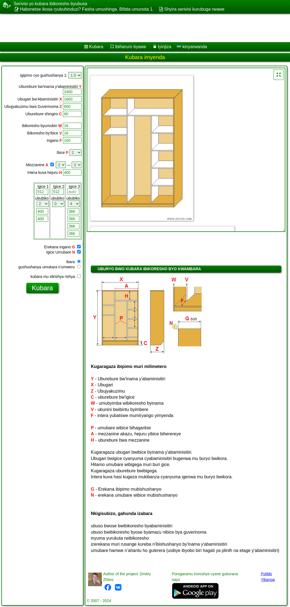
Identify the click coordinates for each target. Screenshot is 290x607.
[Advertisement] (139, 28)
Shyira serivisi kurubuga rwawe (194, 9)
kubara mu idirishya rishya (55, 276)
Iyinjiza (164, 46)
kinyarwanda (192, 46)
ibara (73, 262)
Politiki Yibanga (268, 577)
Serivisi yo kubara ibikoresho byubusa (50, 3)
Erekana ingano (57, 247)
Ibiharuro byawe (130, 46)
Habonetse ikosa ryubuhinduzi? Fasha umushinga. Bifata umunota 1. (86, 9)
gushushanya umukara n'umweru (49, 267)
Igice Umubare (58, 252)
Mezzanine (35, 165)
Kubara (96, 46)
